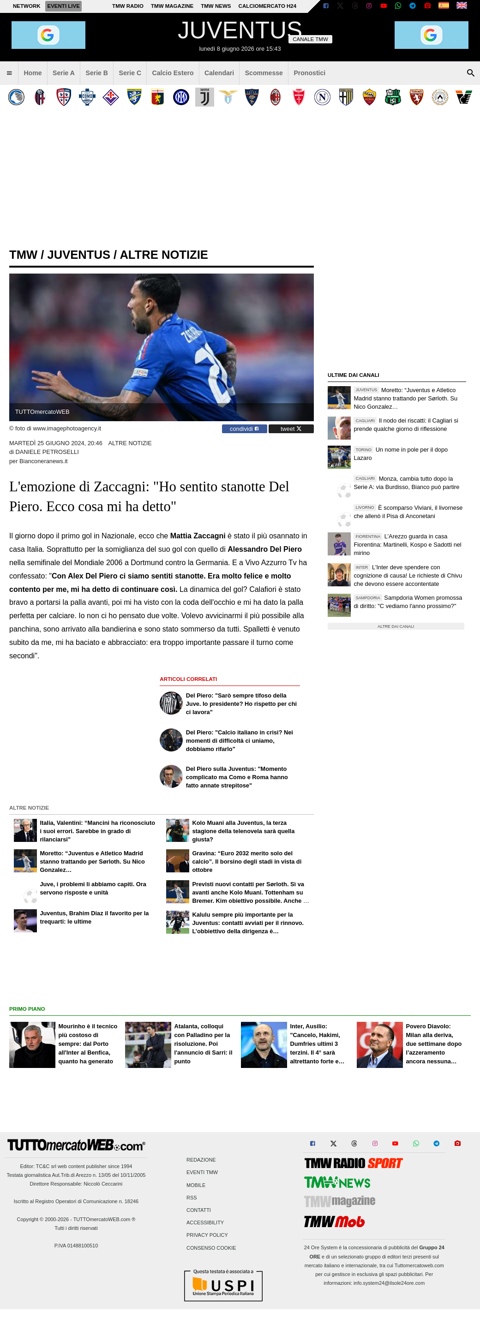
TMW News (216, 6)
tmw (23, 254)
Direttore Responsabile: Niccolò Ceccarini (76, 1184)
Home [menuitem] (33, 73)
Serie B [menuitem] (97, 73)
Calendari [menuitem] (219, 73)
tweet (291, 428)
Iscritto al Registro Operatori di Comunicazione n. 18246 (76, 1201)
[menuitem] (9, 73)
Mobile (195, 1185)
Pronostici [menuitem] (309, 73)
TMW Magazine (172, 6)
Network (27, 6)
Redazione (201, 1160)
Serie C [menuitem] (130, 73)
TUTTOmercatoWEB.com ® (104, 1219)
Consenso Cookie (211, 1248)
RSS (191, 1197)
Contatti (198, 1210)
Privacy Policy (207, 1235)
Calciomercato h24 (268, 6)
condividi (244, 428)
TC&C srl (46, 1166)
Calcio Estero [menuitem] (173, 73)
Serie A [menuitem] (64, 73)
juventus (78, 254)
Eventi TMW (202, 1172)
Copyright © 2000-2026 (43, 1219)
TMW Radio (128, 6)
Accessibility (205, 1223)
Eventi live (63, 6)
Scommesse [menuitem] (264, 73)
